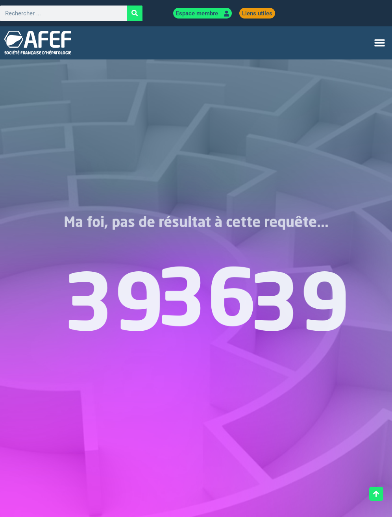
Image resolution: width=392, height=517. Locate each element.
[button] (379, 43)
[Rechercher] (134, 13)
